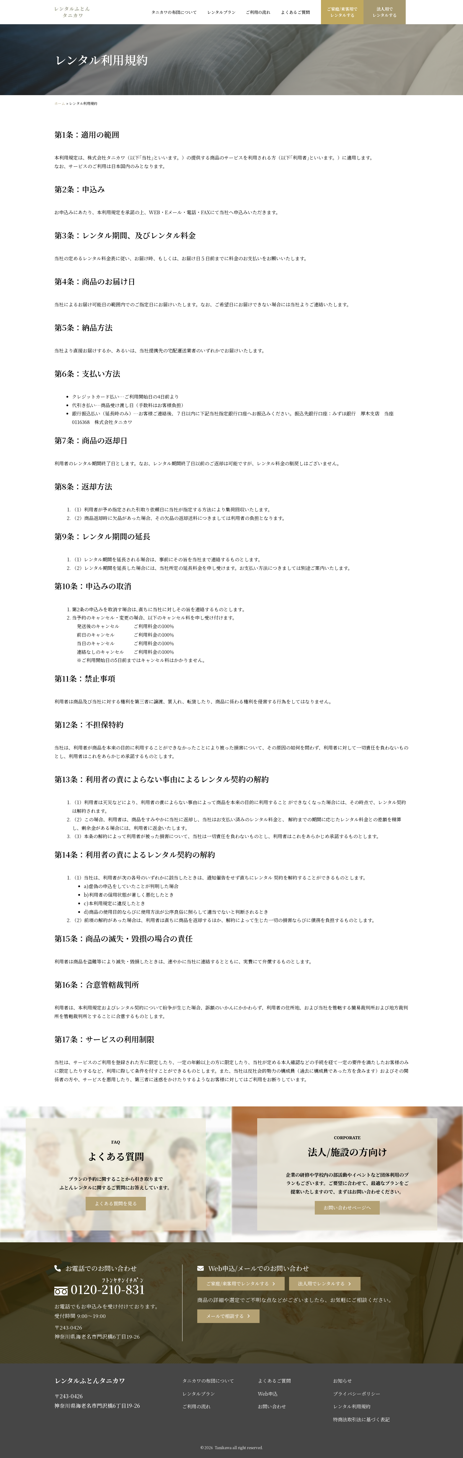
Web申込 (268, 1393)
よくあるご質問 (274, 1380)
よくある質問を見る (115, 1203)
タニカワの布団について (208, 1380)
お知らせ (342, 1380)
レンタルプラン (198, 1393)
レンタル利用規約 (352, 1406)
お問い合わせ (272, 1406)
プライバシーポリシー (356, 1393)
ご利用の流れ (196, 1406)
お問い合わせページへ (347, 1207)
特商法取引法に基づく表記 (361, 1419)
